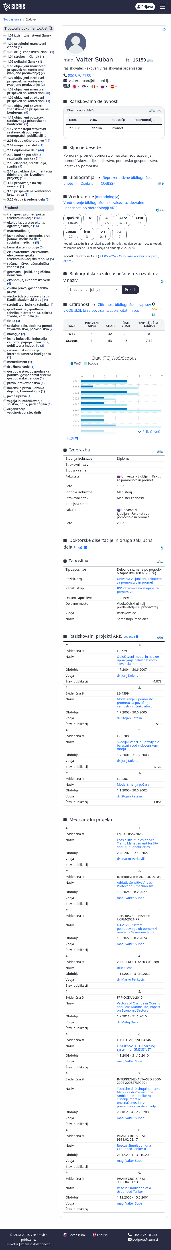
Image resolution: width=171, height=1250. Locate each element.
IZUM (17, 1235)
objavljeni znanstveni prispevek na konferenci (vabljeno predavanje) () (26, 69)
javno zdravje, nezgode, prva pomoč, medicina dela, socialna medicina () (28, 239)
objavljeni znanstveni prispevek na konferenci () (28, 91)
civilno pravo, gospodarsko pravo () (27, 289)
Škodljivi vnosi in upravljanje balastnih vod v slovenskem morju (138, 745)
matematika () (18, 231)
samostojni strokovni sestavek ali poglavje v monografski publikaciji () (27, 132)
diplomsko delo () (29, 150)
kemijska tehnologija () (25, 247)
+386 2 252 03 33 (142, 1235)
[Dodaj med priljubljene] (164, 29)
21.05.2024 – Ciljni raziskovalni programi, (129, 256)
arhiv (67, 261)
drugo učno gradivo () (32, 140)
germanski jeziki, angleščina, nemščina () (29, 273)
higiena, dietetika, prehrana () (30, 449)
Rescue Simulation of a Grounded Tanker (134, 1190)
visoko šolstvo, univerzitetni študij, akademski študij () (28, 298)
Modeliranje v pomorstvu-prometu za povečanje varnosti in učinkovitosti (136, 702)
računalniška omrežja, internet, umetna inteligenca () (29, 353)
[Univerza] (94, 289)
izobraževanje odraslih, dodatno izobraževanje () (26, 425)
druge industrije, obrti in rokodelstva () (25, 460)
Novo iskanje (12, 19)
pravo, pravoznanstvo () (26, 383)
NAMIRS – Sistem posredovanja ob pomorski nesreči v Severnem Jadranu (138, 928)
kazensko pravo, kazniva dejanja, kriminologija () (26, 389)
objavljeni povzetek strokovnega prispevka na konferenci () (26, 120)
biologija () (16, 334)
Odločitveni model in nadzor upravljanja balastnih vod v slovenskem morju (138, 660)
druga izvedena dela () (32, 199)
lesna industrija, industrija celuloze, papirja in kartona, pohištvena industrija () (28, 341)
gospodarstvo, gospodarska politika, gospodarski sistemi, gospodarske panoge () (29, 374)
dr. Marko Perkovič (131, 859)
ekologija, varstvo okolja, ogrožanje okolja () (26, 224)
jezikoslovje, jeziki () (23, 474)
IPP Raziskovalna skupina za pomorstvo (138, 590)
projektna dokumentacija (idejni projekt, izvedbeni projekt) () (30, 174)
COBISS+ (108, 183)
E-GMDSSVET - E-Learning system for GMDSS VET (136, 1048)
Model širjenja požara (133, 784)
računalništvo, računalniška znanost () (28, 265)
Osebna (87, 183)
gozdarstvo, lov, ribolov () (27, 453)
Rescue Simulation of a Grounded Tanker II (134, 1147)
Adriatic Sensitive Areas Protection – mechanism (135, 884)
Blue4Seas (125, 968)
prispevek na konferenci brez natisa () (29, 193)
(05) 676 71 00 (77, 75)
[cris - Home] (14, 7)
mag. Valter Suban (131, 898)
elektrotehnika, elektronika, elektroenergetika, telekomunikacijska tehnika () (30, 255)
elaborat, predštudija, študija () (27, 164)
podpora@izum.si (143, 1239)
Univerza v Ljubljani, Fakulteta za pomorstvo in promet (139, 580)
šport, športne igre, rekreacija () (29, 468)
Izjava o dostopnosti (36, 1244)
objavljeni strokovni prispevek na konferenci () (28, 99)
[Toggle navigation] (162, 7)
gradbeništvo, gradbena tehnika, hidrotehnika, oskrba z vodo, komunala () (29, 312)
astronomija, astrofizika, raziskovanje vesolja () (25, 434)
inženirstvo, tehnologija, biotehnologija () (25, 442)
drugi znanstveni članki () (34, 52)
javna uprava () (19, 396)
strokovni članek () (29, 56)
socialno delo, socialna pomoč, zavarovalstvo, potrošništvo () (30, 327)
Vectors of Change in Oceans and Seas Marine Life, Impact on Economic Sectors (138, 1006)
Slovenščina (74, 1235)
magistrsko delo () (28, 145)
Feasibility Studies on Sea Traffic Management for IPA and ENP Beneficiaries (137, 843)
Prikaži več (149, 431)
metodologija (107, 196)
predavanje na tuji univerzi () (24, 184)
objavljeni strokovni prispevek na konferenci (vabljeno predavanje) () (26, 81)
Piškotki (12, 1244)
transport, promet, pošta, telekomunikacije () (26, 216)
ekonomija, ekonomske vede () (29, 281)
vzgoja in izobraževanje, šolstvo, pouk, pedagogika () (29, 402)
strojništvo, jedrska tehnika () (30, 304)
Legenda (131, 637)
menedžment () (19, 362)
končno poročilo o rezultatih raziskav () (24, 156)
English (100, 1235)
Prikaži (130, 289)
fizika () (13, 321)
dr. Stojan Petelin (130, 718)
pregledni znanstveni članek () (26, 45)
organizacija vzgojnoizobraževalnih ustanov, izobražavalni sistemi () (30, 414)
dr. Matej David (128, 1022)
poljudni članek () (28, 61)
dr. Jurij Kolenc (128, 675)
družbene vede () (20, 367)
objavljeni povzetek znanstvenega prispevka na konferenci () (28, 109)
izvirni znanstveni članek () (29, 37)
